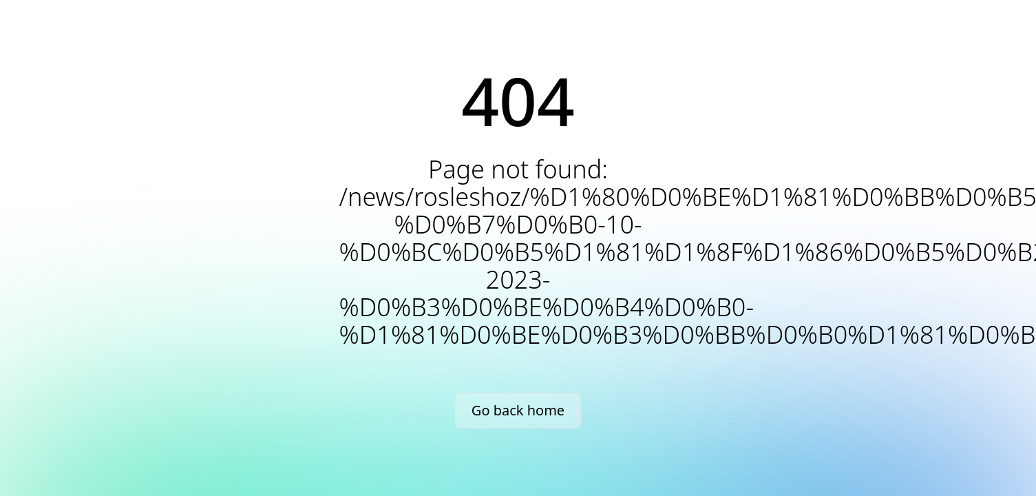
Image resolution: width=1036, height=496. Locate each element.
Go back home (518, 410)
